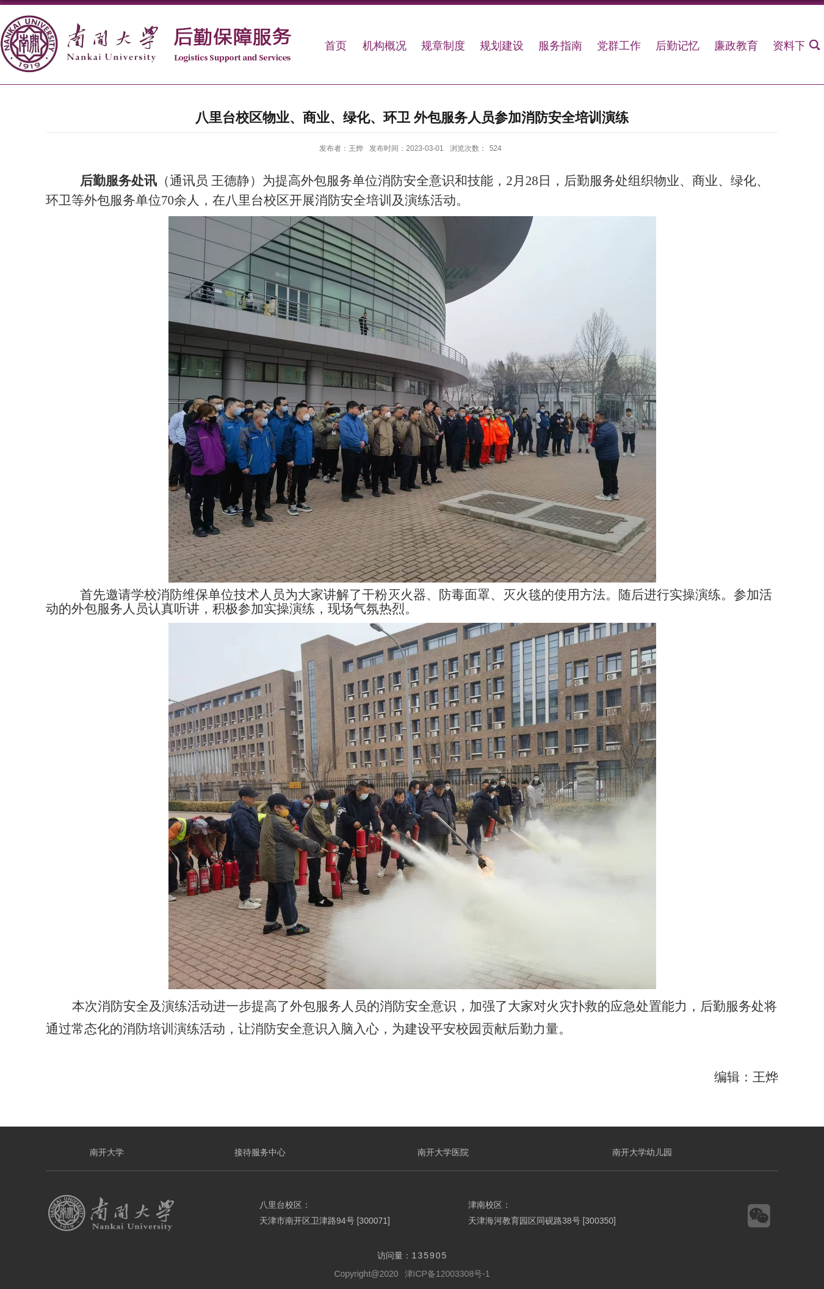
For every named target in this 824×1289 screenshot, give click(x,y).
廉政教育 (736, 46)
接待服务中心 (260, 1152)
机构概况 (385, 46)
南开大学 (107, 1152)
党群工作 (619, 46)
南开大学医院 (443, 1152)
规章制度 (443, 46)
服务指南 (560, 46)
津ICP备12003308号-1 (447, 1274)
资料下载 (795, 46)
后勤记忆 (677, 46)
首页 (336, 46)
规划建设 (502, 46)
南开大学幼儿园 (642, 1152)
